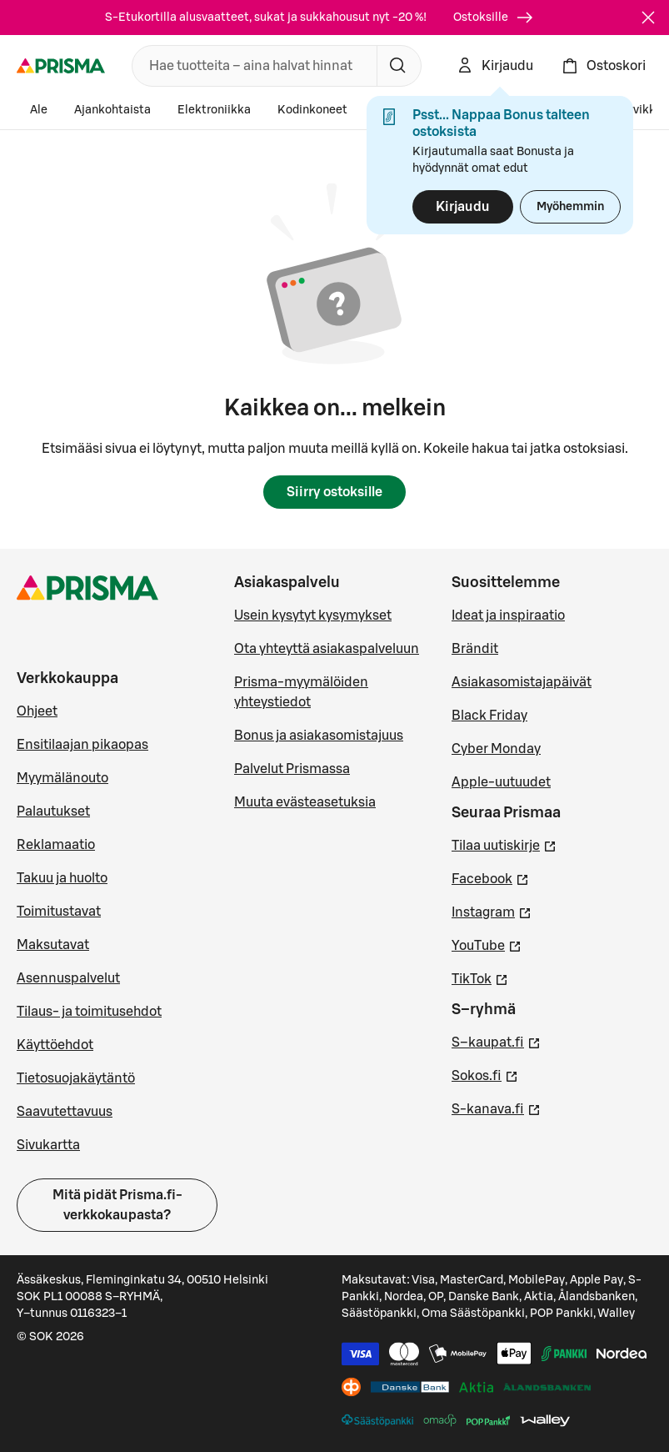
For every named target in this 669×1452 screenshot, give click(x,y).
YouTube (487, 944)
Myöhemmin (570, 207)
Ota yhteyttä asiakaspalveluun (326, 649)
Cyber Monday (496, 749)
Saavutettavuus (64, 1111)
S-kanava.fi (496, 1107)
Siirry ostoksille (334, 492)
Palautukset (53, 811)
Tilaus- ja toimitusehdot (89, 1011)
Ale (38, 110)
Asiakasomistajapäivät (522, 682)
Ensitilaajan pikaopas (82, 744)
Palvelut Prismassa (292, 769)
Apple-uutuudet (501, 782)
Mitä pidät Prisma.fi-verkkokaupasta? (117, 1205)
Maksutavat (53, 945)
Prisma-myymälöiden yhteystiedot (301, 692)
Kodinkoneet (312, 110)
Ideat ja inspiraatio (508, 615)
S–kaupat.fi (496, 1041)
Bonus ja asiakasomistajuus (318, 735)
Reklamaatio (56, 845)
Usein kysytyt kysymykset (313, 615)
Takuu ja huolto (62, 878)
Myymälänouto (62, 778)
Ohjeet (37, 711)
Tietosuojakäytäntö (76, 1078)
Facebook (490, 877)
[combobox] (251, 66)
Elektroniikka (214, 110)
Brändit (475, 649)
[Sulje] (648, 17)
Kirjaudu (463, 207)
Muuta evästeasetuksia (305, 802)
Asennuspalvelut (68, 978)
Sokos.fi (485, 1074)
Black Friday (489, 715)
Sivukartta (48, 1145)
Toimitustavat (59, 911)
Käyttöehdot (55, 1045)
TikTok (480, 977)
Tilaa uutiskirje (504, 844)
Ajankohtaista (112, 110)
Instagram (492, 911)
